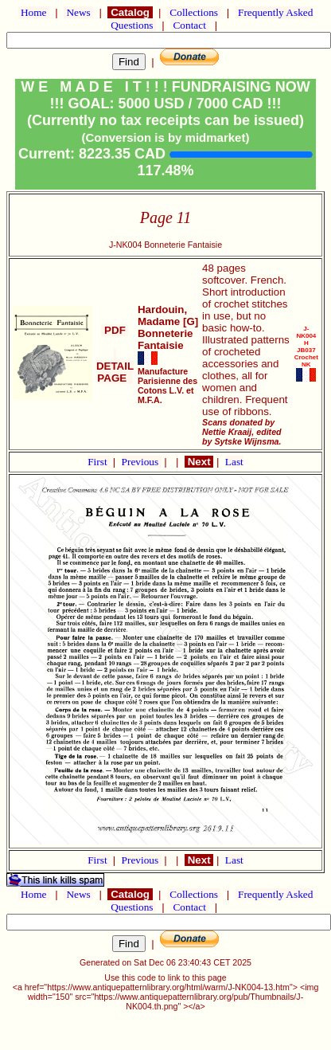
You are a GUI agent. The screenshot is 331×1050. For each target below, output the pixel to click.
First (99, 462)
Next (199, 462)
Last (234, 462)
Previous (142, 462)
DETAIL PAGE (115, 366)
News (78, 12)
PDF (114, 330)
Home (33, 12)
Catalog (129, 12)
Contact (189, 25)
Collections (193, 12)
